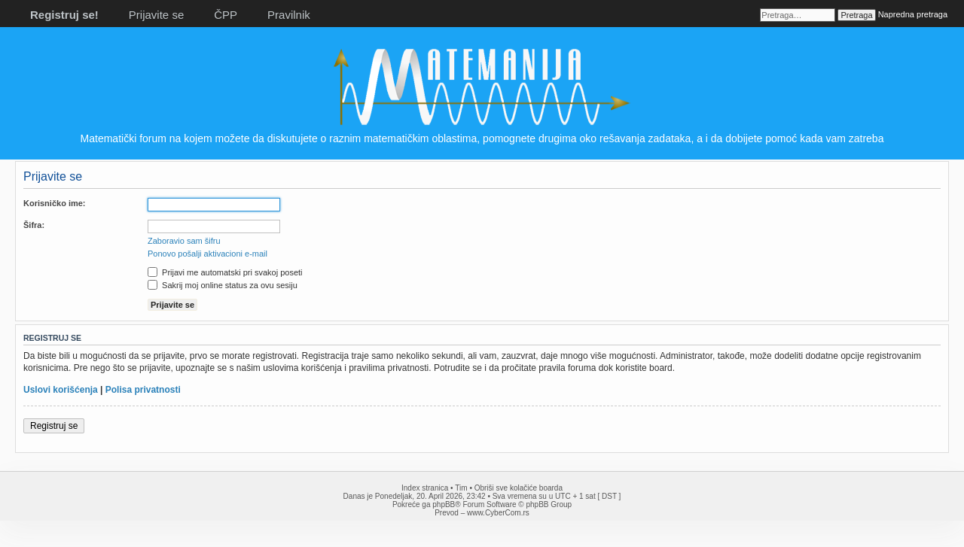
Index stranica (424, 488)
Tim (461, 488)
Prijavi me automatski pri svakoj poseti (225, 272)
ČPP (225, 14)
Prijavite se (156, 14)
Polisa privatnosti (143, 389)
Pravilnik (288, 14)
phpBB (443, 504)
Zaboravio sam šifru (184, 240)
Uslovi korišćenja (60, 389)
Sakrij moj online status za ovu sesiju (222, 285)
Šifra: (33, 224)
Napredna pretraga (912, 14)
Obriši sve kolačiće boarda (518, 488)
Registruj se (54, 426)
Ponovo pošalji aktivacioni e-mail (207, 253)
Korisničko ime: (54, 203)
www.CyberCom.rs (498, 513)
